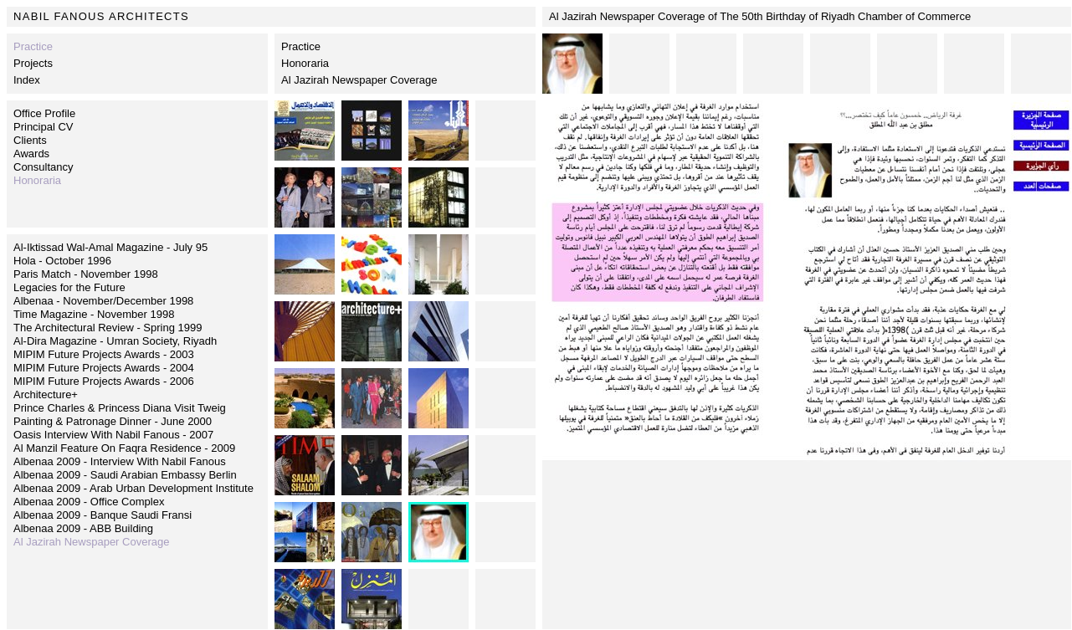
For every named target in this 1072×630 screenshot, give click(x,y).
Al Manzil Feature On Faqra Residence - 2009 (124, 448)
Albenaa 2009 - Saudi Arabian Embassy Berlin (125, 475)
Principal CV (43, 126)
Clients (30, 140)
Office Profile (44, 113)
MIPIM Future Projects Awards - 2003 (103, 354)
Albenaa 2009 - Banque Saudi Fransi (102, 515)
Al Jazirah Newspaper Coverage (359, 80)
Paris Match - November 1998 (85, 274)
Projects (33, 63)
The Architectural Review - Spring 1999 (107, 327)
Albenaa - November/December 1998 (103, 301)
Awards (31, 153)
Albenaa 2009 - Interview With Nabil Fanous (119, 461)
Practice (301, 46)
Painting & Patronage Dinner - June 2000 (112, 421)
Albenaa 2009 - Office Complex (88, 501)
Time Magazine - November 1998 (93, 314)
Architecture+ (45, 394)
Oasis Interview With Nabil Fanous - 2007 (113, 434)
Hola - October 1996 (62, 260)
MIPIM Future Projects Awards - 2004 (103, 367)
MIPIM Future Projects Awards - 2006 (103, 381)
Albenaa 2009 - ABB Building (83, 528)
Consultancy (43, 167)
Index (26, 80)
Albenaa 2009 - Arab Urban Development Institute (133, 488)
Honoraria (305, 63)
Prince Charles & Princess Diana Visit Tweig (119, 408)
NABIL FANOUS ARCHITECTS (101, 16)
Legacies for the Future (69, 287)
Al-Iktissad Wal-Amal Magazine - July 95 (110, 247)
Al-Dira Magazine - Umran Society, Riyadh (115, 341)
